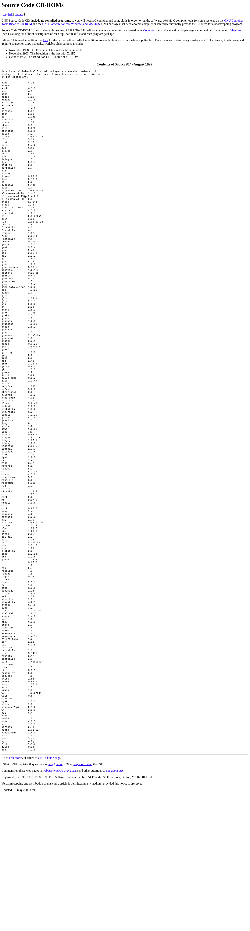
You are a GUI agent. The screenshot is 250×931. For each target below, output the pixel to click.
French (19, 14)
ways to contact (82, 900)
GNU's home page (49, 894)
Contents (148, 30)
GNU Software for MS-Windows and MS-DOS (71, 24)
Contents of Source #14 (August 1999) (125, 64)
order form (15, 894)
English (7, 14)
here (45, 40)
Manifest (235, 30)
